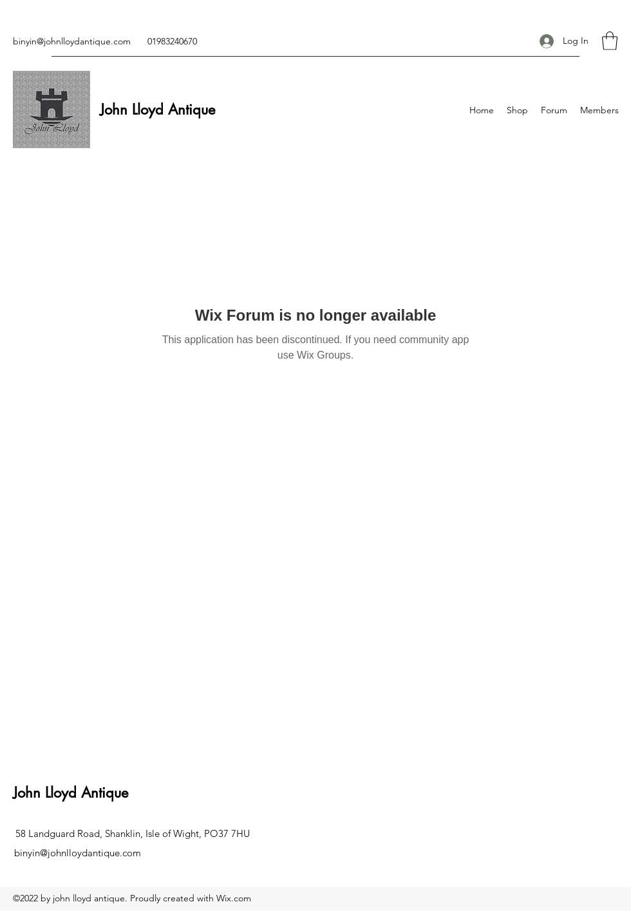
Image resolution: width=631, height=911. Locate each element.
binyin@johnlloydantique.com (72, 41)
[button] (609, 41)
